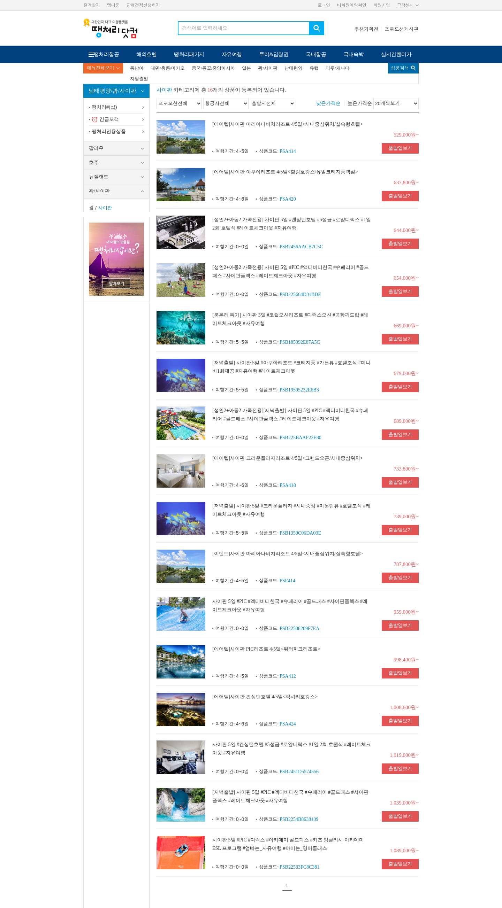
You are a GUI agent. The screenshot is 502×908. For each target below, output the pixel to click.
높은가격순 (360, 103)
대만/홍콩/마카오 (168, 68)
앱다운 (113, 5)
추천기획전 (366, 29)
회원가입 (381, 5)
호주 (94, 162)
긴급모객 (105, 120)
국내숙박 (353, 54)
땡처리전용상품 (109, 131)
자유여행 (232, 54)
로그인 (324, 5)
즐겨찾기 (91, 5)
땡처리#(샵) (104, 107)
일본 (246, 68)
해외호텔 (146, 54)
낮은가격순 (328, 103)
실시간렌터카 (396, 54)
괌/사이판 (267, 68)
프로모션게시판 (402, 29)
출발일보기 (400, 148)
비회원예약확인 (351, 5)
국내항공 (316, 54)
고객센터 (405, 5)
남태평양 (293, 68)
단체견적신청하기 (143, 5)
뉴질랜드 (98, 176)
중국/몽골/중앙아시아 (213, 68)
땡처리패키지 (189, 54)
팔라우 (96, 148)
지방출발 (139, 78)
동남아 (137, 68)
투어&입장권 (274, 54)
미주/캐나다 (338, 68)
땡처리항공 (106, 54)
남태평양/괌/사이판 (112, 91)
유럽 (314, 68)
